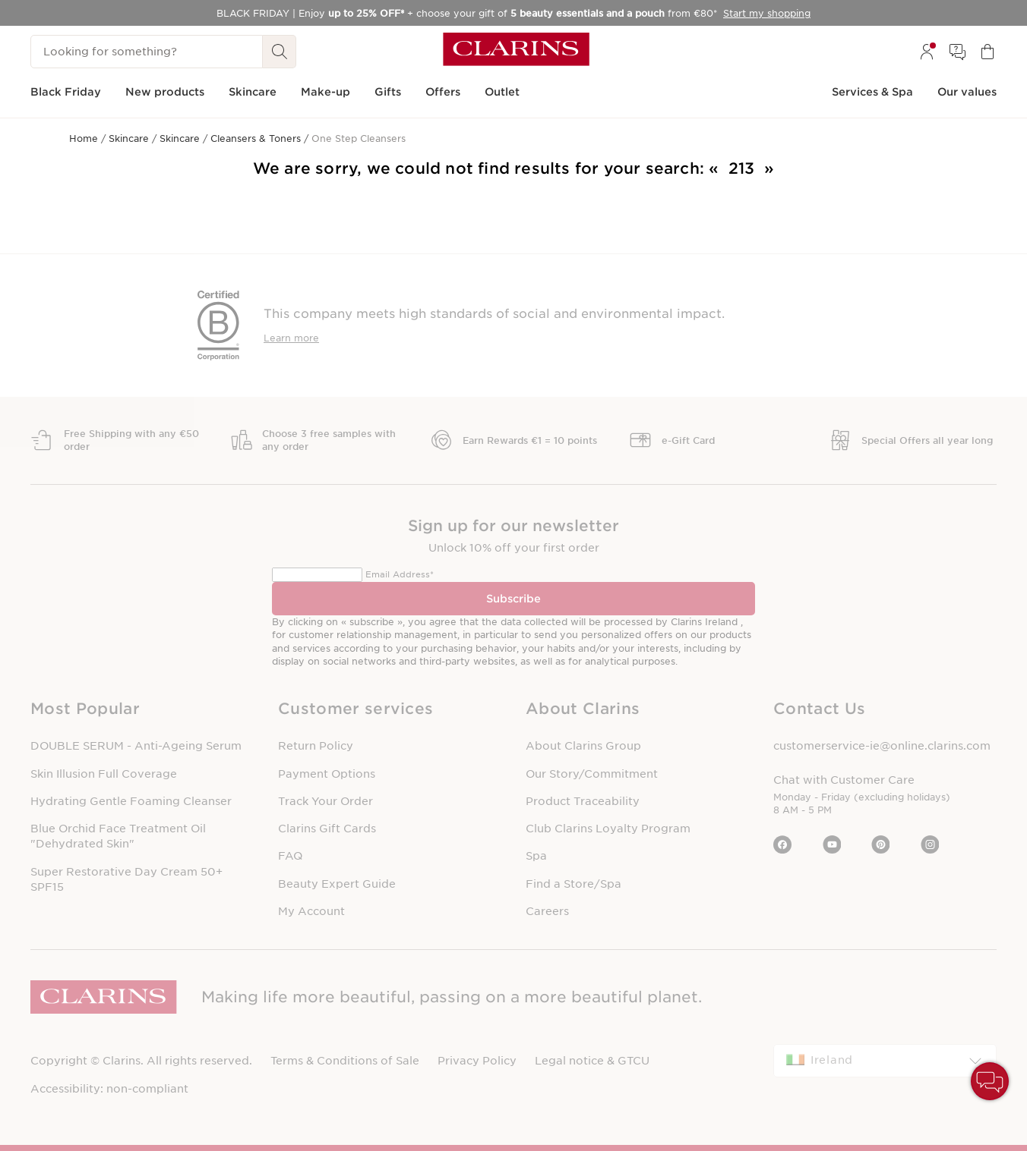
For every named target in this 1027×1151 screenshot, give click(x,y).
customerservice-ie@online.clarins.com (882, 746)
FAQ (290, 856)
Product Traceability (583, 801)
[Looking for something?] (146, 51)
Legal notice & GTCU (592, 1061)
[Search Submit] (279, 51)
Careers (547, 911)
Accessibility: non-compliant (109, 1089)
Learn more (291, 338)
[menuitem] (927, 51)
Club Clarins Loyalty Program (608, 828)
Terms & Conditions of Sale (344, 1061)
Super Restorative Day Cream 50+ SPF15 (126, 879)
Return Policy (315, 746)
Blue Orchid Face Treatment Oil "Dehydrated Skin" (118, 836)
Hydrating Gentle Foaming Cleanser (131, 801)
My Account (311, 911)
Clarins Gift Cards (327, 828)
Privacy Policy (477, 1061)
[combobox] (885, 1060)
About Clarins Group (583, 746)
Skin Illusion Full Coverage (103, 774)
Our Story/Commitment (592, 774)
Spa (536, 856)
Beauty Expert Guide (337, 884)
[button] (142, 709)
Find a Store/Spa (573, 884)
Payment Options (326, 774)
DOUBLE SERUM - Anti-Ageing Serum (136, 746)
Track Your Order (325, 801)
